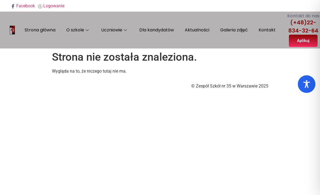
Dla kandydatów (156, 30)
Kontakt (267, 30)
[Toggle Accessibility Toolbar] (306, 84)
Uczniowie (114, 30)
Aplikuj (303, 40)
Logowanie (51, 5)
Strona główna (40, 30)
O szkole (77, 30)
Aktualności (197, 30)
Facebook (23, 5)
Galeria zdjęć (234, 30)
